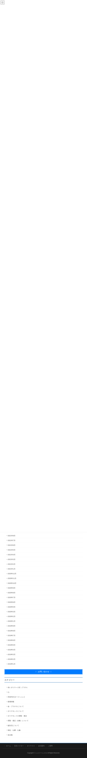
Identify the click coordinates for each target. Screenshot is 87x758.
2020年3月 (11, 612)
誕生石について (13, 725)
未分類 (10, 735)
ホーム (8, 746)
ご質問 (50, 746)
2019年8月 (11, 631)
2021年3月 (11, 559)
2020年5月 (11, 607)
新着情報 (11, 702)
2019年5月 (11, 645)
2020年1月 (11, 621)
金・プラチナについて (16, 706)
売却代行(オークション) (16, 697)
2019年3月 (11, 654)
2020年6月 (11, 602)
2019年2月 (11, 659)
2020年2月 (11, 616)
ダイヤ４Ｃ (31, 746)
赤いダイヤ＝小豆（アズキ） (18, 687)
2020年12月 (12, 574)
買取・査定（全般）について (18, 721)
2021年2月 (11, 564)
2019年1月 (11, 664)
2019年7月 (11, 635)
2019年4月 (11, 650)
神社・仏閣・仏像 (14, 730)
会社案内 (41, 746)
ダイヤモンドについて (16, 711)
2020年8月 (11, 593)
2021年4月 (11, 555)
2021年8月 (11, 536)
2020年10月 (12, 583)
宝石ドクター (19, 746)
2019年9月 (11, 626)
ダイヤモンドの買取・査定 (17, 716)
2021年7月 (11, 540)
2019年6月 (11, 640)
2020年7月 (11, 597)
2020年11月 (12, 578)
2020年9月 (11, 588)
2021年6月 (11, 545)
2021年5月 (11, 550)
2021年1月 (11, 569)
